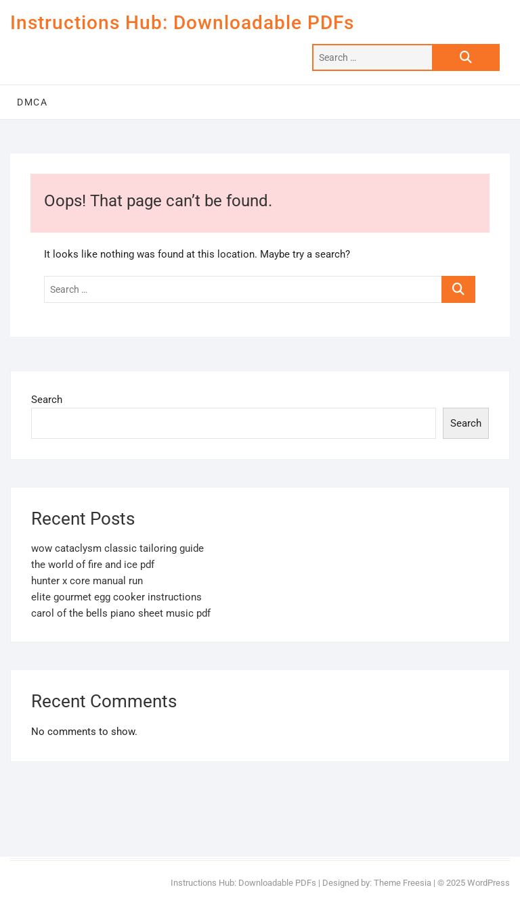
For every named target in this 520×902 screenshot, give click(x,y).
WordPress (488, 883)
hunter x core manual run (87, 581)
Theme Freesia (402, 883)
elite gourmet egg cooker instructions (116, 597)
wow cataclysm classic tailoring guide (117, 548)
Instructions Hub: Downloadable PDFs (182, 22)
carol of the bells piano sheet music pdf (121, 613)
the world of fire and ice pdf (92, 565)
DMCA (32, 102)
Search (46, 400)
